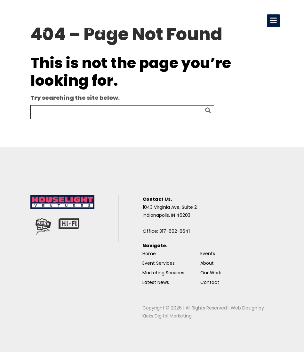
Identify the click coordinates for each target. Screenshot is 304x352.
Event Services (158, 263)
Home (149, 253)
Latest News (155, 282)
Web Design (244, 308)
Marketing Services (163, 273)
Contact (209, 282)
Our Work (210, 273)
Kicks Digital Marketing (167, 316)
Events (207, 253)
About (207, 263)
